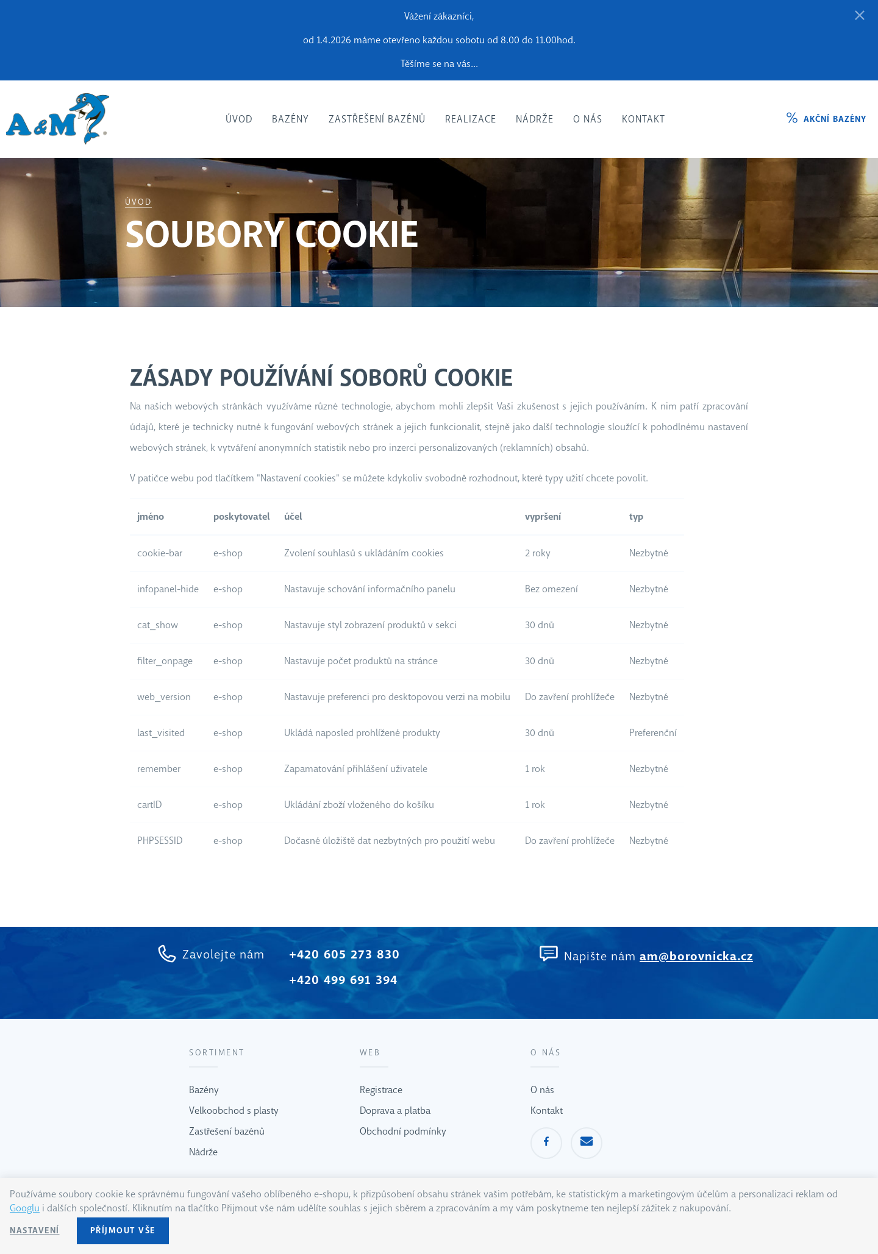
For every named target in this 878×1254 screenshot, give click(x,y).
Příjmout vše (122, 1230)
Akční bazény (835, 119)
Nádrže (203, 1152)
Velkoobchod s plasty (234, 1110)
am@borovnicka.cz (696, 956)
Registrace (381, 1089)
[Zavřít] (860, 16)
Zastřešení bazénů (227, 1131)
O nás (542, 1089)
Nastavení (35, 1230)
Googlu (25, 1208)
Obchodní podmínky (403, 1131)
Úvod (138, 202)
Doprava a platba (395, 1110)
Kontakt (546, 1110)
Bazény (204, 1089)
